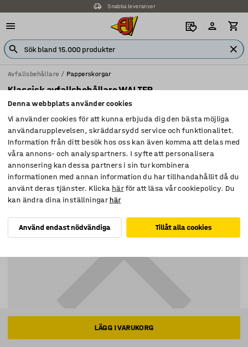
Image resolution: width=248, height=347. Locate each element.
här (118, 188)
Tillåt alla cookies (183, 227)
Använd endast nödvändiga (64, 227)
